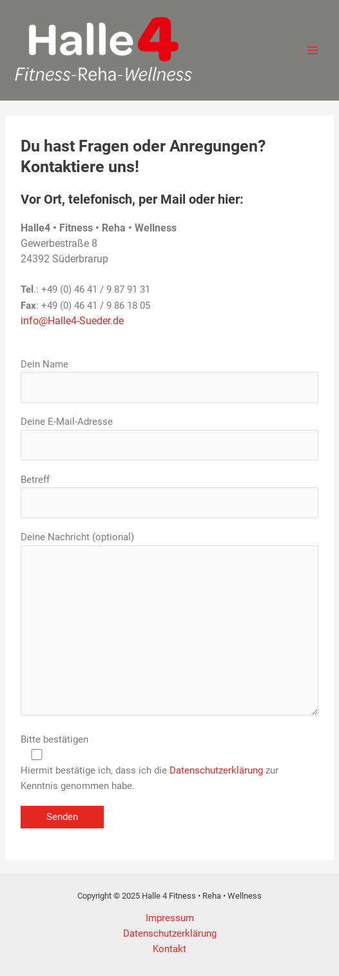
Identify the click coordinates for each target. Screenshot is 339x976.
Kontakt (169, 949)
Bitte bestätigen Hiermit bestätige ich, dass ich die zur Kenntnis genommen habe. (169, 763)
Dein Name (169, 380)
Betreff (169, 496)
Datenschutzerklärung (216, 770)
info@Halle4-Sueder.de (72, 321)
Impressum (170, 918)
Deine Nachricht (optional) (169, 625)
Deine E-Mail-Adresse (169, 438)
